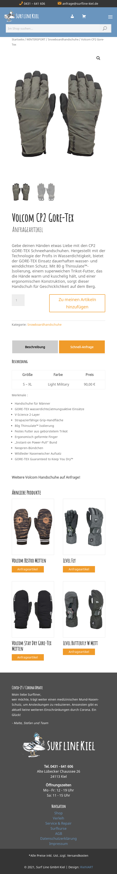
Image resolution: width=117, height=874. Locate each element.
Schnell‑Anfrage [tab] (81, 347)
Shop (58, 813)
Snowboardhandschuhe (63, 39)
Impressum (58, 843)
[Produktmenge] (18, 300)
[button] (98, 58)
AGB (58, 833)
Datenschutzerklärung (58, 838)
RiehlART (86, 867)
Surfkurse (58, 828)
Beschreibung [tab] (35, 347)
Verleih (58, 818)
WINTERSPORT (36, 39)
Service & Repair (58, 823)
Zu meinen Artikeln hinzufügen (77, 303)
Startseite (18, 39)
